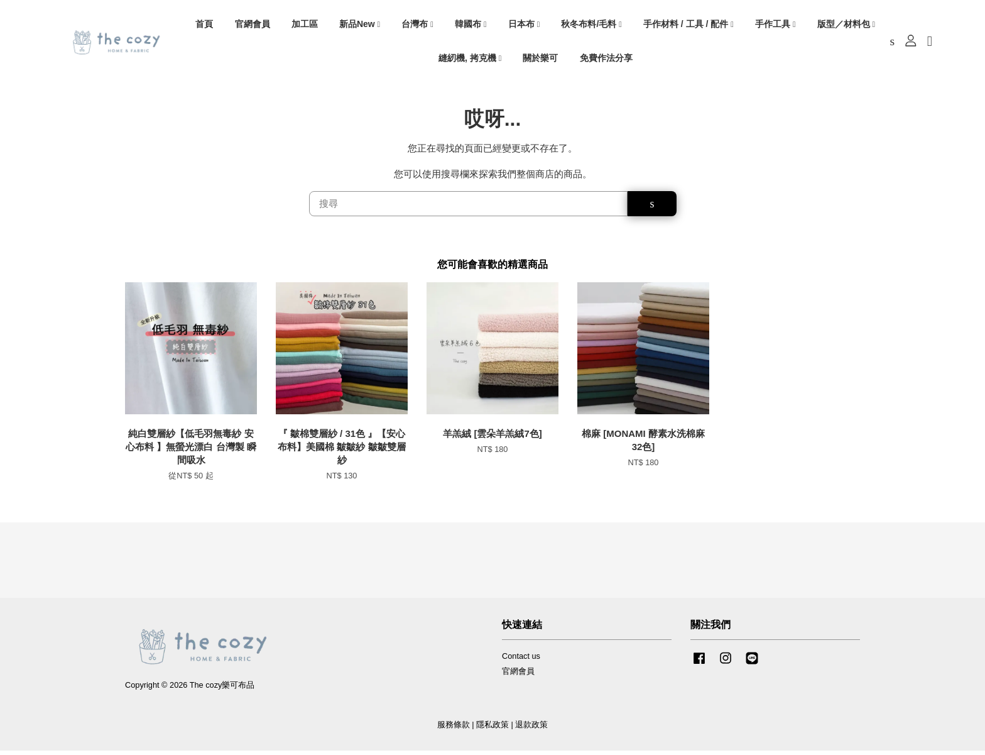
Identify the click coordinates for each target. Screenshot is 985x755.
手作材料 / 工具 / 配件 (688, 26)
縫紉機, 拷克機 (469, 60)
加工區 (304, 26)
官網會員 (252, 26)
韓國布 (471, 26)
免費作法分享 (606, 60)
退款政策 (531, 729)
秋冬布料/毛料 (591, 26)
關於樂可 (540, 60)
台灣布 (417, 26)
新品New (359, 26)
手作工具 (775, 26)
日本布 (524, 26)
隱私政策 (492, 729)
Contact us (521, 660)
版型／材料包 (846, 26)
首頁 (204, 26)
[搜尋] (468, 208)
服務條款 (453, 729)
